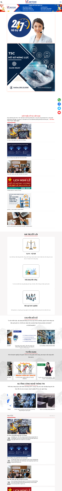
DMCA (48, 475)
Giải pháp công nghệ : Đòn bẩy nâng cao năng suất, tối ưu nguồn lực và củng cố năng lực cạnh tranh (42, 299)
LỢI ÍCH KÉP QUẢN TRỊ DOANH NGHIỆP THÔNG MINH (34, 172)
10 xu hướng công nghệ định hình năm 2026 (31, 135)
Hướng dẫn (25, 475)
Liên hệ (34, 475)
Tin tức (10, 368)
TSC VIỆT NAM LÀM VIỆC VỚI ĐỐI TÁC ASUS (32, 144)
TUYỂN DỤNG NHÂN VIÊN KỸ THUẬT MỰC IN (18, 330)
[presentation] (7, 291)
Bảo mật (20, 475)
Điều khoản (15, 475)
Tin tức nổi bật (13, 121)
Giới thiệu (10, 475)
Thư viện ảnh (12, 411)
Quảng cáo (39, 475)
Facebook (44, 475)
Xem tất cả (52, 367)
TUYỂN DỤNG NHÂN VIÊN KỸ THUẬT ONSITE (42, 330)
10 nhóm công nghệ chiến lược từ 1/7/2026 (31, 124)
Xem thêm (52, 119)
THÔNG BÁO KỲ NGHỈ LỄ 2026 (29, 153)
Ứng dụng (30, 475)
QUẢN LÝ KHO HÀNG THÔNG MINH (30, 162)
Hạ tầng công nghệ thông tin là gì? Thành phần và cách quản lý (18, 362)
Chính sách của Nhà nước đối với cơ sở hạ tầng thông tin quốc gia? (42, 362)
